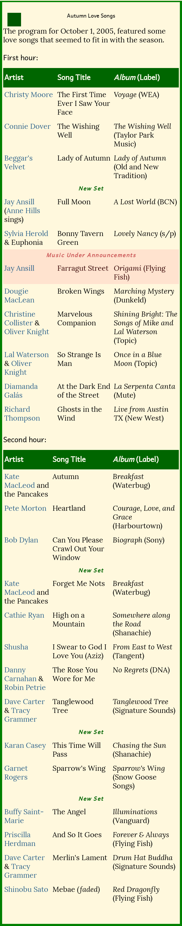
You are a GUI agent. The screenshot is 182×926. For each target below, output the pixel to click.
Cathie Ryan (24, 615)
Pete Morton (25, 508)
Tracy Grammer (20, 715)
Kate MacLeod (19, 481)
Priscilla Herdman (19, 839)
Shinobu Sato (26, 889)
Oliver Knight (26, 331)
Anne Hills (23, 210)
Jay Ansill (19, 201)
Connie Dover (27, 126)
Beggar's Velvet (18, 162)
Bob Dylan (21, 540)
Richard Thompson (22, 413)
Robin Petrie (25, 687)
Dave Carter (24, 701)
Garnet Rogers (16, 772)
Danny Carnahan (20, 674)
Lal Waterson (26, 354)
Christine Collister (19, 318)
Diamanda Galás (21, 391)
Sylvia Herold (26, 233)
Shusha (16, 646)
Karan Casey (25, 745)
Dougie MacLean (19, 295)
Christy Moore (28, 94)
